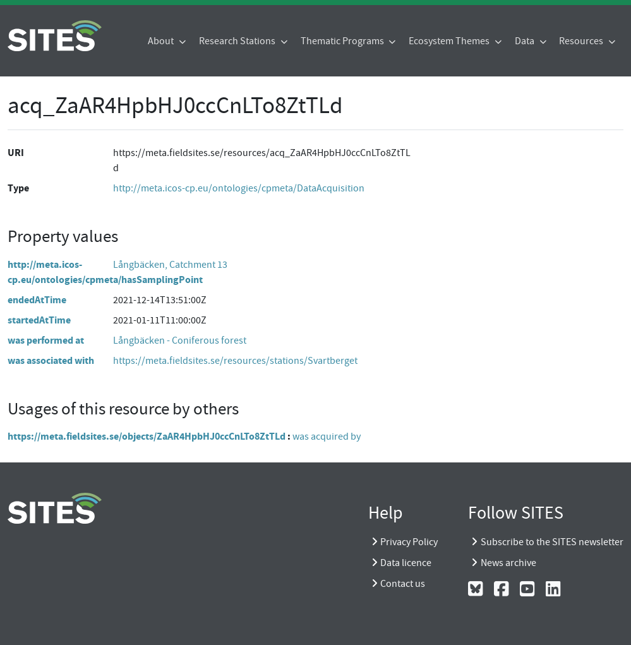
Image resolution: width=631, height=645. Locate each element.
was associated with (51, 360)
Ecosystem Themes (450, 41)
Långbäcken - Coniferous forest (179, 340)
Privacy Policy (409, 542)
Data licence (405, 563)
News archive (508, 563)
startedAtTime (39, 320)
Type (18, 188)
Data (525, 41)
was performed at (46, 340)
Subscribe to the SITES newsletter (552, 542)
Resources (582, 41)
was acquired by (326, 436)
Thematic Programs (343, 41)
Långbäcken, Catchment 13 (170, 264)
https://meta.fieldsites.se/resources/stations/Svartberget (235, 360)
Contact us (402, 583)
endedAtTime (37, 299)
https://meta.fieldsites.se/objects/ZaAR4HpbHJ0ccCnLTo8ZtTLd (146, 436)
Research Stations (238, 41)
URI (16, 152)
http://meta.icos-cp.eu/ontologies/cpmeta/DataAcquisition (238, 188)
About (162, 41)
